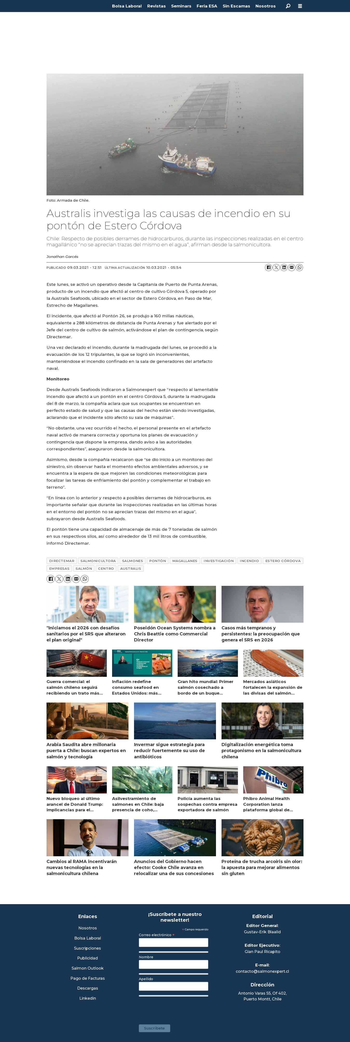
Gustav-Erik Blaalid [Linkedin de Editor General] (262, 932)
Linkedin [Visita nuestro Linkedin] (87, 998)
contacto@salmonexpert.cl (262, 971)
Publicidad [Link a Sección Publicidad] (87, 958)
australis (130, 568)
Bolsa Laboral (127, 6)
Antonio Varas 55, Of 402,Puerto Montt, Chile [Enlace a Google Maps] (262, 996)
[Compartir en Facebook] (268, 267)
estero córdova (283, 561)
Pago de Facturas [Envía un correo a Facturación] (87, 978)
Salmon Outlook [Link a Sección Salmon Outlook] (88, 968)
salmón (84, 568)
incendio (249, 561)
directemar (61, 561)
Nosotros (266, 6)
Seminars (181, 6)
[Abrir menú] (300, 6)
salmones (132, 561)
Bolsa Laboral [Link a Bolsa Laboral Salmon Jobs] (87, 938)
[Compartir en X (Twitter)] (276, 267)
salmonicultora (98, 561)
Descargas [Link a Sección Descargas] (87, 988)
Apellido (146, 979)
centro (106, 568)
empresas (59, 568)
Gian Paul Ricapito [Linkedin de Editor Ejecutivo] (262, 951)
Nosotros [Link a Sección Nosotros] (87, 928)
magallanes (184, 561)
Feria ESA (207, 6)
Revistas (156, 6)
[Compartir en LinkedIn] (284, 267)
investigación (219, 561)
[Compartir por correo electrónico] (291, 267)
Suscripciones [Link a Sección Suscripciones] (87, 948)
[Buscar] (288, 6)
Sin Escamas (236, 6)
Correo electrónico (157, 935)
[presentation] (175, 1008)
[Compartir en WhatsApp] (299, 267)
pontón (157, 561)
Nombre (146, 957)
